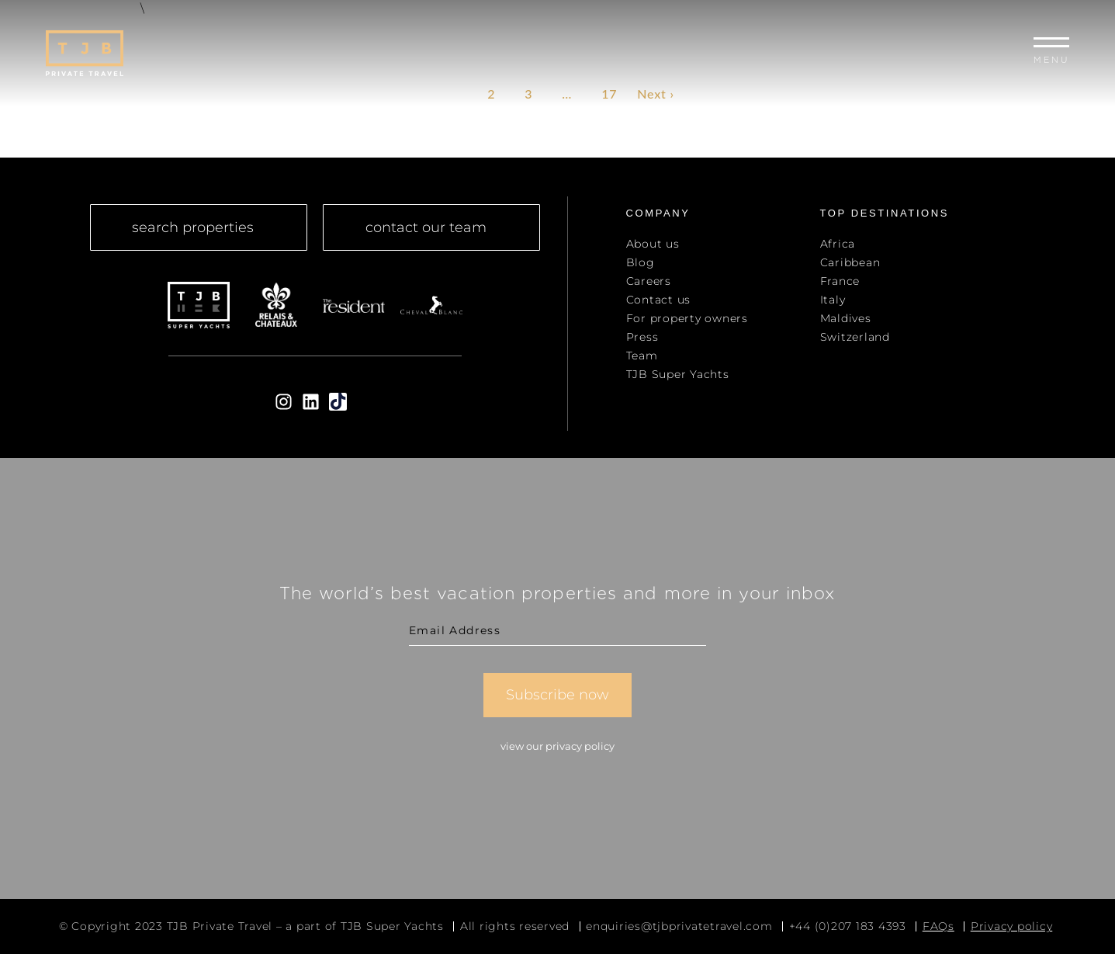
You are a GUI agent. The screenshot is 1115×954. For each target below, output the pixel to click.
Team (642, 356)
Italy (833, 300)
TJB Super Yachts (677, 374)
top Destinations (885, 213)
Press (642, 337)
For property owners (687, 318)
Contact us (658, 300)
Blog (640, 262)
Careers (648, 281)
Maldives (845, 318)
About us (653, 244)
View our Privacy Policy (557, 746)
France (840, 281)
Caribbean (850, 262)
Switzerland (855, 337)
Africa (838, 244)
